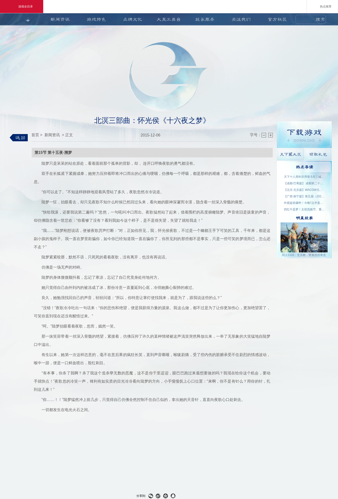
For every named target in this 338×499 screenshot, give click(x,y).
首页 (35, 135)
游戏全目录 (21, 6)
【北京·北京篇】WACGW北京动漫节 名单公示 (304, 190)
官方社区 (277, 19)
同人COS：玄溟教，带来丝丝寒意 (304, 255)
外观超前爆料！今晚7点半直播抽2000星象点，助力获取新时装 (304, 203)
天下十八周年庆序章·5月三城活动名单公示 (304, 176)
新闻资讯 (60, 19)
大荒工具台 (169, 19)
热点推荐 (322, 6)
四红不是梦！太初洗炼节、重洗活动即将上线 (304, 209)
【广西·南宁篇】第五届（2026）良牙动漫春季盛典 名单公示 (304, 196)
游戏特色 (96, 19)
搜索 (320, 19)
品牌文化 (132, 19)
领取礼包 (318, 154)
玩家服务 (205, 19)
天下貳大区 (290, 154)
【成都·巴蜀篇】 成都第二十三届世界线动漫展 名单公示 (304, 183)
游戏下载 (304, 134)
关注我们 (241, 19)
